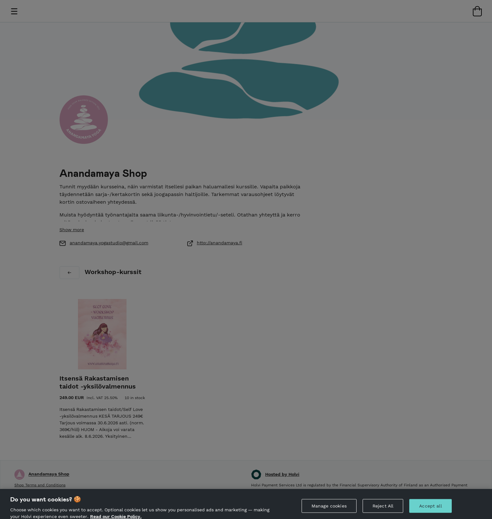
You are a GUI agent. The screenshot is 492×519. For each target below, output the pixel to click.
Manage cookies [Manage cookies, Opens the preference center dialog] (329, 510)
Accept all (430, 510)
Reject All (383, 510)
